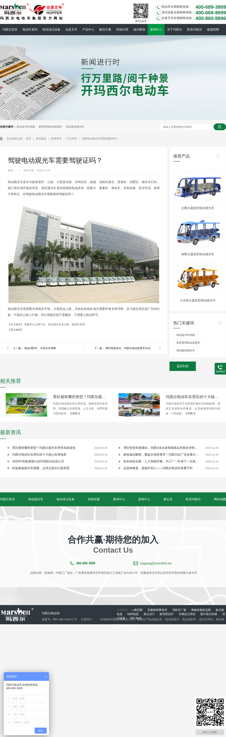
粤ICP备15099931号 (65, 619)
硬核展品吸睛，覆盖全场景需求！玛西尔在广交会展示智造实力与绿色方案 (161, 454)
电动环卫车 (116, 625)
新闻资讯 (56, 138)
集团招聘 (213, 29)
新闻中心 (156, 29)
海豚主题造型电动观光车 (197, 254)
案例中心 (119, 499)
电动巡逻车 (172, 619)
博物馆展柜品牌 (201, 609)
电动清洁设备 (51, 29)
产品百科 (72, 138)
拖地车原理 (78, 324)
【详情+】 (75, 413)
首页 (29, 138)
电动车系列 (29, 29)
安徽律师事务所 (157, 609)
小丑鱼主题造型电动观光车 (198, 300)
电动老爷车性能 (26, 126)
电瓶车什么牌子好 (35, 324)
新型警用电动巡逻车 (50, 126)
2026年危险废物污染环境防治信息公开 (38, 461)
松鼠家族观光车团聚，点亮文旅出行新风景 (40, 468)
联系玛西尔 (194, 29)
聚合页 (168, 499)
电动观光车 (35, 499)
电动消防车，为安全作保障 (40, 348)
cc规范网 (137, 609)
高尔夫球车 (206, 619)
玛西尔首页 (10, 29)
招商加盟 (94, 499)
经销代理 (122, 29)
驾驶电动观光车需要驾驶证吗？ (100, 138)
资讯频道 (41, 138)
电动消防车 (189, 619)
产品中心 (88, 29)
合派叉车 (71, 29)
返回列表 (183, 366)
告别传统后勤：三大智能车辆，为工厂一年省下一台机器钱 (161, 461)
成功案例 (139, 29)
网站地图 (220, 499)
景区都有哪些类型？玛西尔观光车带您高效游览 (80, 397)
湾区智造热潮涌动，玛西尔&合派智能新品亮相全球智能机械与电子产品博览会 (161, 447)
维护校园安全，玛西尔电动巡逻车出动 (127, 348)
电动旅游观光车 (75, 126)
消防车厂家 (179, 609)
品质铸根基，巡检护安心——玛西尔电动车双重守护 (158, 468)
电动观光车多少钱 (59, 324)
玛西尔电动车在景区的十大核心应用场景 (193, 397)
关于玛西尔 (174, 29)
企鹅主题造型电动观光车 (197, 208)
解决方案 (105, 29)
